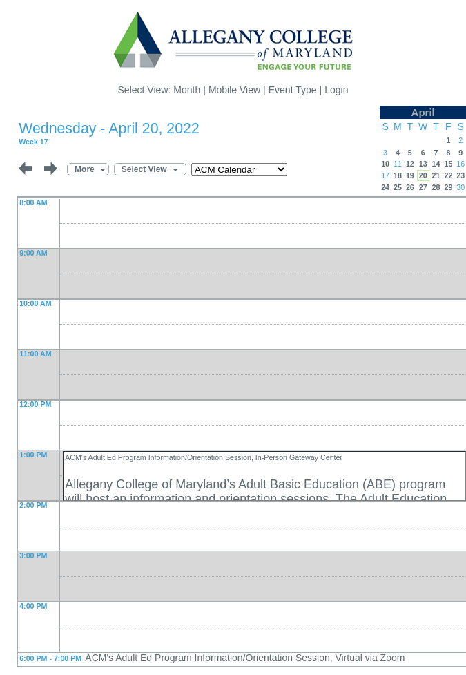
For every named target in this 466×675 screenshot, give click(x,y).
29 (448, 187)
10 (385, 164)
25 (398, 187)
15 (448, 164)
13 (423, 164)
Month (186, 89)
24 (385, 187)
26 (410, 187)
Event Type (293, 89)
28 (436, 187)
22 (448, 175)
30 (460, 187)
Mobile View (234, 89)
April (423, 112)
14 (436, 164)
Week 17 (33, 141)
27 (423, 187)
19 (410, 175)
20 (423, 175)
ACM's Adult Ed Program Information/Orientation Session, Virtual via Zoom (245, 657)
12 (410, 164)
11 (398, 164)
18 (398, 175)
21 (436, 175)
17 (385, 175)
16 (460, 164)
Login (336, 89)
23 (460, 175)
